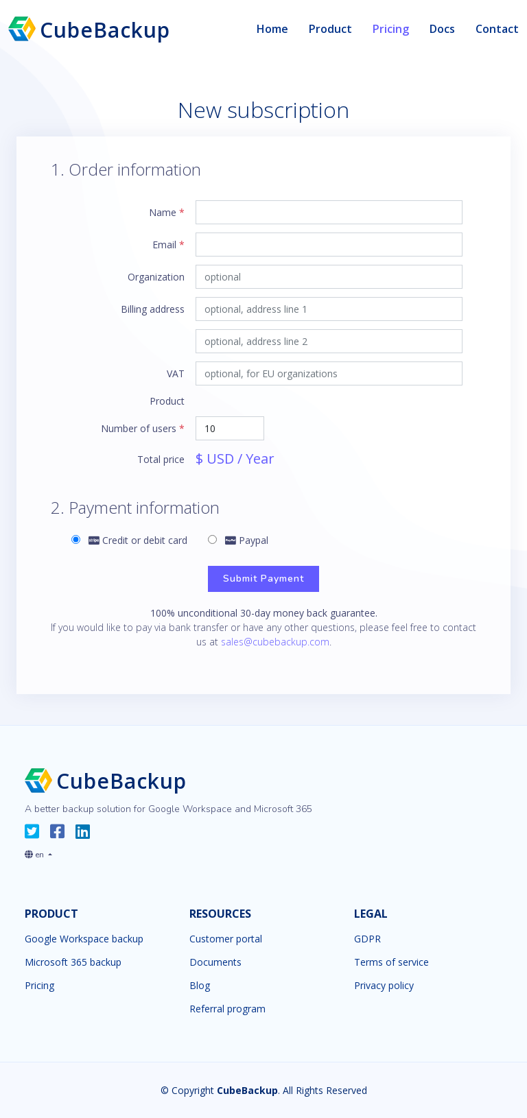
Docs (442, 28)
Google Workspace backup (84, 939)
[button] (38, 852)
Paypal (238, 540)
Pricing (391, 28)
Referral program (227, 1009)
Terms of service (391, 962)
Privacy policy (384, 985)
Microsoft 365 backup (73, 962)
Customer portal (225, 939)
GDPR (367, 939)
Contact (497, 28)
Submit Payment (263, 578)
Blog (199, 985)
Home (272, 28)
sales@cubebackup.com (275, 641)
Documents (215, 962)
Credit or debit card (129, 540)
